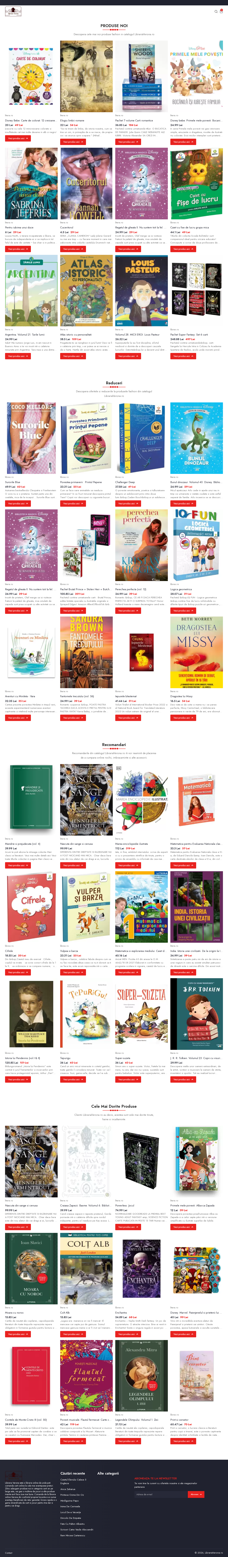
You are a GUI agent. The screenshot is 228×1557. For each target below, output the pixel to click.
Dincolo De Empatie (70, 1518)
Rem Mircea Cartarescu (72, 1535)
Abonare (196, 1494)
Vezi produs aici (18, 138)
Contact (8, 1552)
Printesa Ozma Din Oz (72, 1495)
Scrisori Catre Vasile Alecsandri (76, 1529)
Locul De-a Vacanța (70, 1512)
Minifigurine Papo (69, 1500)
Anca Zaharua (67, 1489)
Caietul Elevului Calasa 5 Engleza (73, 1481)
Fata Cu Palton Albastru (72, 1524)
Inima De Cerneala (70, 1506)
